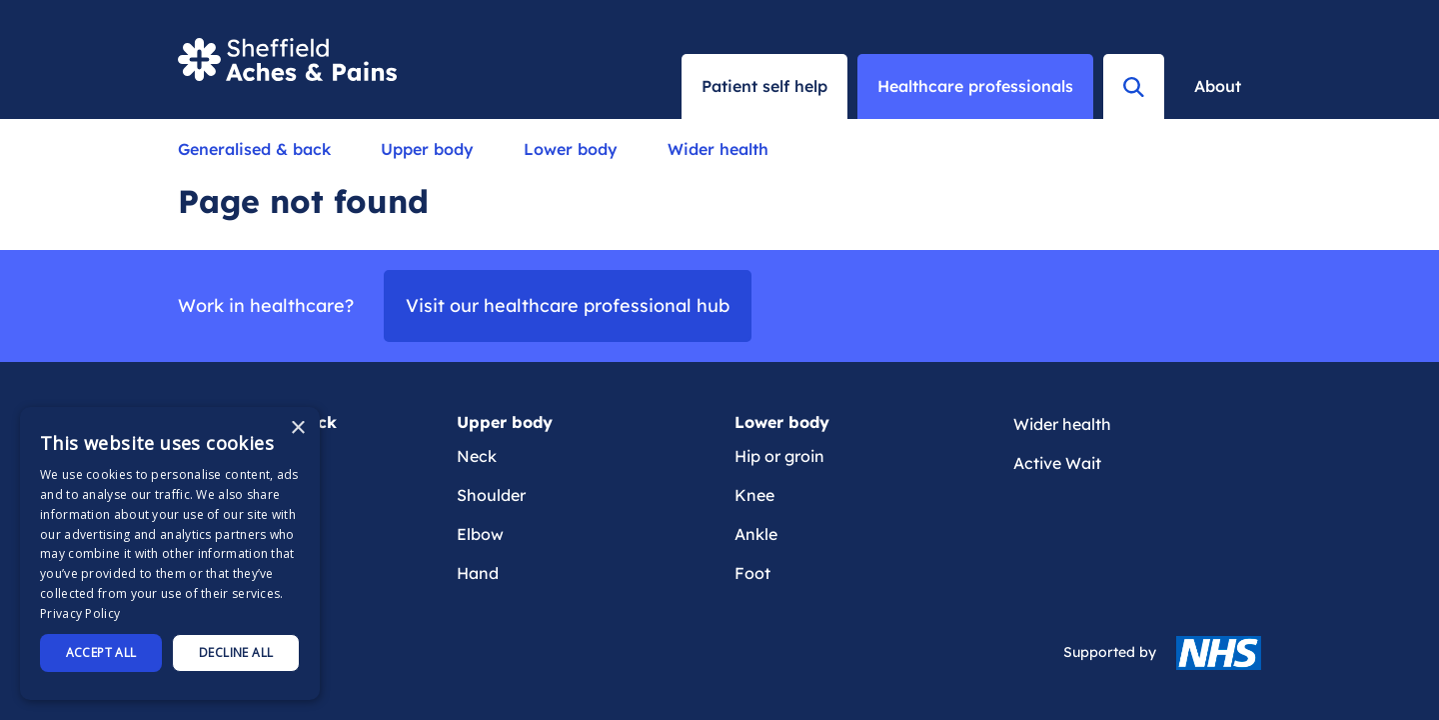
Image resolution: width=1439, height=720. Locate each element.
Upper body (427, 149)
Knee (754, 495)
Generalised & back (254, 149)
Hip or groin (779, 456)
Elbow (480, 534)
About (1217, 86)
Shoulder (491, 495)
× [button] (297, 428)
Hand (478, 573)
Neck (477, 456)
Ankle (755, 534)
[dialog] (170, 553)
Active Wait (1057, 463)
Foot (752, 573)
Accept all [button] (101, 652)
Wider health (718, 149)
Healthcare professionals (975, 86)
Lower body (571, 149)
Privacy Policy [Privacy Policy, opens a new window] (80, 613)
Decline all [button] (236, 652)
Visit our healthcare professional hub (567, 305)
